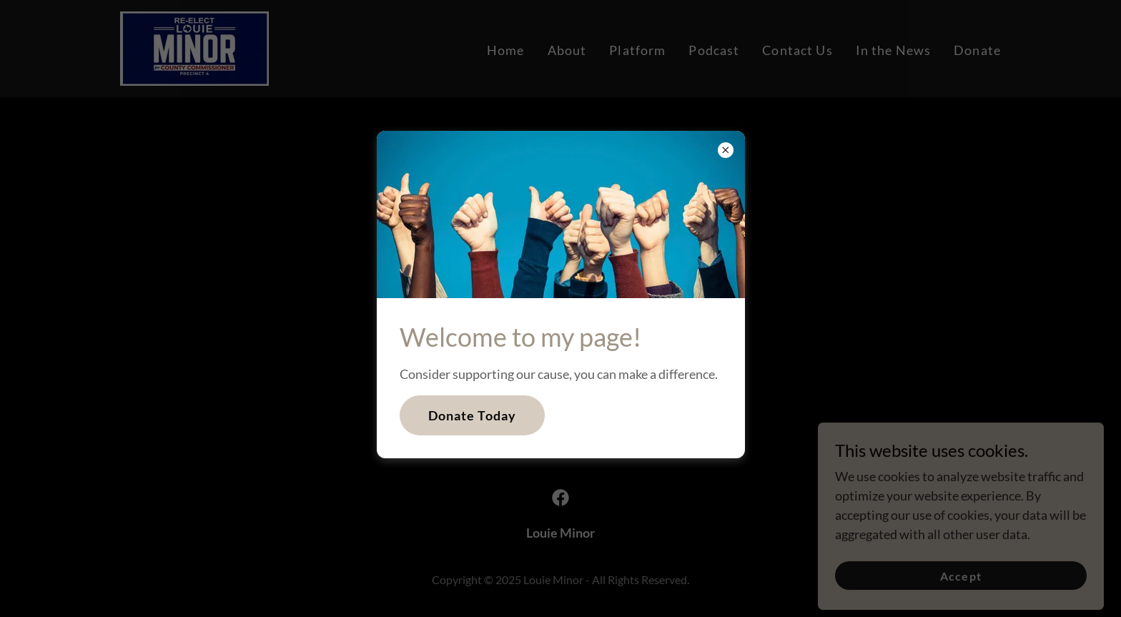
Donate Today (472, 415)
